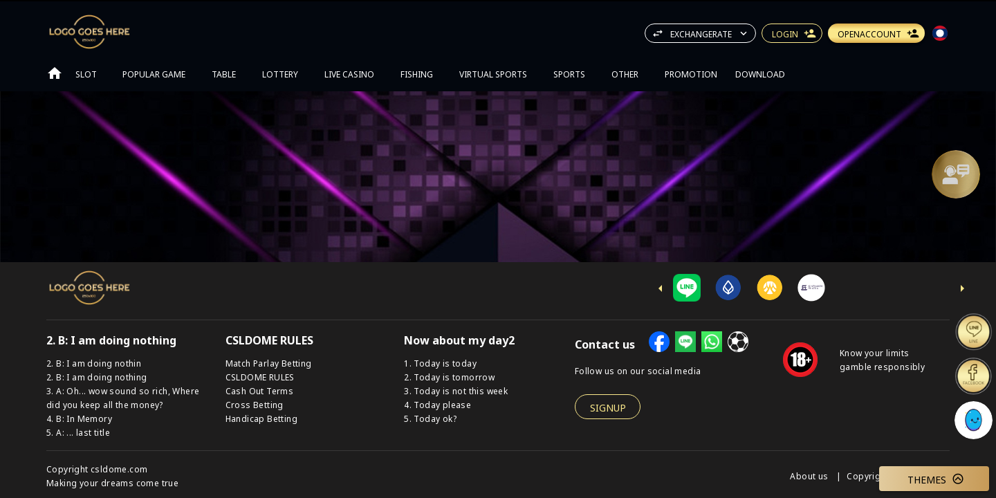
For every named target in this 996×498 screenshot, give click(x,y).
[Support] (956, 174)
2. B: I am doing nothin (93, 362)
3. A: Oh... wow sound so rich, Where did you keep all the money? (122, 397)
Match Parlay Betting (268, 362)
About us (810, 475)
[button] (956, 174)
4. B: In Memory (79, 418)
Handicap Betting (261, 418)
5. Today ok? (430, 418)
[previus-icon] (660, 288)
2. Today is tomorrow (449, 376)
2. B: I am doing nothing (96, 376)
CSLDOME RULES (260, 376)
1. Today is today (440, 362)
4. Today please (437, 404)
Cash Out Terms (259, 390)
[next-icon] (962, 288)
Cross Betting (254, 404)
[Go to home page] (54, 73)
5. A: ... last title (78, 432)
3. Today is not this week (456, 390)
